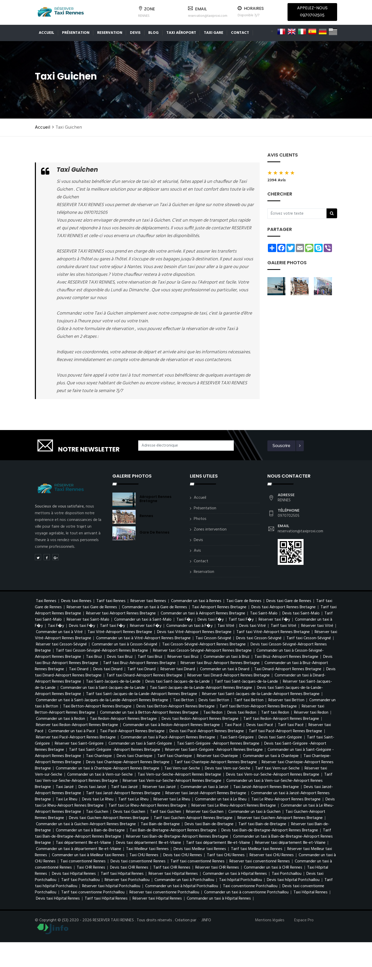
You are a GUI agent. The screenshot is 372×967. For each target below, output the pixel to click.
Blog (153, 33)
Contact (240, 33)
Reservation (109, 33)
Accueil (46, 33)
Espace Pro (304, 920)
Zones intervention (210, 529)
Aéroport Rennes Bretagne (156, 498)
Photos (200, 519)
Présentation (75, 33)
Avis (197, 550)
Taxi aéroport (181, 33)
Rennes (146, 515)
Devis (135, 33)
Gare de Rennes (154, 532)
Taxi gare (213, 33)
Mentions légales (269, 920)
